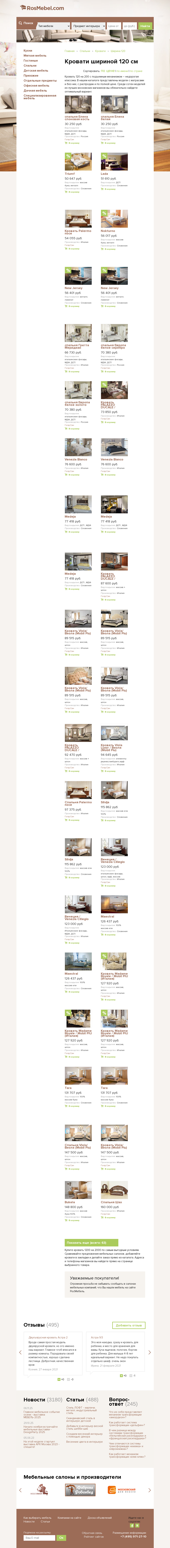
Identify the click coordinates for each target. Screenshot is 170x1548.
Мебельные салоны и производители (72, 1477)
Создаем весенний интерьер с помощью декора (84, 1435)
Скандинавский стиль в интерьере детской (80, 1419)
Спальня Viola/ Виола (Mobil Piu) (78, 1146)
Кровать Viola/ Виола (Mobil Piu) (78, 632)
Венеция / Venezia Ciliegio (113, 861)
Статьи (75, 1399)
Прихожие (31, 75)
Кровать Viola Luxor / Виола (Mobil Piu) (111, 748)
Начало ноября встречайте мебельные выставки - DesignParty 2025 (41, 1429)
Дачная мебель (35, 90)
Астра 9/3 (97, 1337)
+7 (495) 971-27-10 (133, 1536)
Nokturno (108, 231)
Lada (104, 173)
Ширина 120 (118, 51)
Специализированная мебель (40, 97)
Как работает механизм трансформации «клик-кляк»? (127, 1455)
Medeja (70, 516)
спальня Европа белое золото (77, 404)
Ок (61, 1538)
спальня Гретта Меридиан (77, 346)
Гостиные (31, 60)
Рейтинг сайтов (94, 1537)
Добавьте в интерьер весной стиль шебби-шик (84, 1427)
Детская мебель (36, 70)
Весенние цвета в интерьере (84, 1441)
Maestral (107, 916)
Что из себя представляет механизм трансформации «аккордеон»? (125, 1414)
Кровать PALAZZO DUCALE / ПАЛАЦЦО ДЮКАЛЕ (109, 405)
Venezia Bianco (76, 459)
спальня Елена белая (112, 118)
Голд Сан (69, 139)
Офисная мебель (36, 85)
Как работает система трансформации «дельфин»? (127, 1424)
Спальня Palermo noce (78, 803)
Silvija (105, 802)
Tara (68, 1088)
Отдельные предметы (40, 80)
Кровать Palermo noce (78, 232)
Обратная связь (92, 1533)
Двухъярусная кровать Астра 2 (48, 1337)
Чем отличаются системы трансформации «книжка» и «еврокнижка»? (126, 1446)
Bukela (70, 1202)
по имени (122, 71)
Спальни (30, 65)
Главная (70, 51)
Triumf (70, 173)
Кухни (28, 50)
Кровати (100, 51)
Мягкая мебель (35, 55)
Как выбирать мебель (37, 1518)
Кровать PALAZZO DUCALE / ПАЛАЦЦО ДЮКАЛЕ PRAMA (78, 748)
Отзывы (34, 1325)
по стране (136, 71)
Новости (34, 1399)
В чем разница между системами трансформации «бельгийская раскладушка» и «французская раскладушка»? (127, 1434)
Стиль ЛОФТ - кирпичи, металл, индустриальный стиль (81, 1410)
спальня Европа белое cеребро (113, 346)
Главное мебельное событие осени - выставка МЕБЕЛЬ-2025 (42, 1414)
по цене (108, 70)
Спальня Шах (111, 1202)
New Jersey (73, 288)
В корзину (74, 143)
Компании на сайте (69, 1518)
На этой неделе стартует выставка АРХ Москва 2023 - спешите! (42, 1444)
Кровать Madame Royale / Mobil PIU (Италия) (114, 976)
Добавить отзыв (129, 1325)
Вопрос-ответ (119, 1401)
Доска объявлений (100, 1518)
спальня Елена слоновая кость (77, 118)
